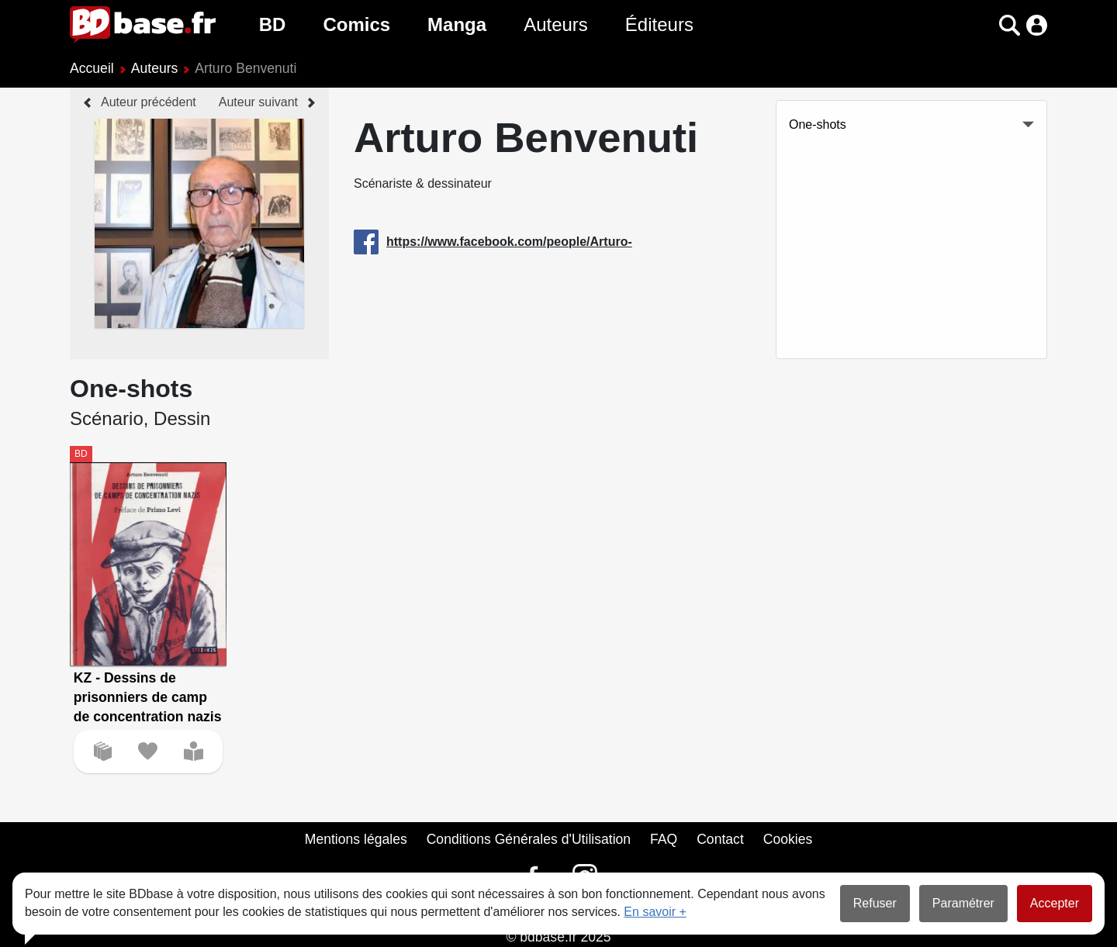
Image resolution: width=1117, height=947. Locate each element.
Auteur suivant (258, 102)
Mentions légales (356, 839)
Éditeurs (659, 24)
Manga (456, 24)
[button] (1009, 25)
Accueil (92, 68)
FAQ (663, 839)
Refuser (875, 903)
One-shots (817, 124)
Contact (720, 839)
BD (272, 24)
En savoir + (655, 911)
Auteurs (556, 24)
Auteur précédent (148, 102)
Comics (356, 24)
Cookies (788, 839)
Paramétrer (963, 903)
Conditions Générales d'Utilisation (529, 839)
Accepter (1054, 903)
